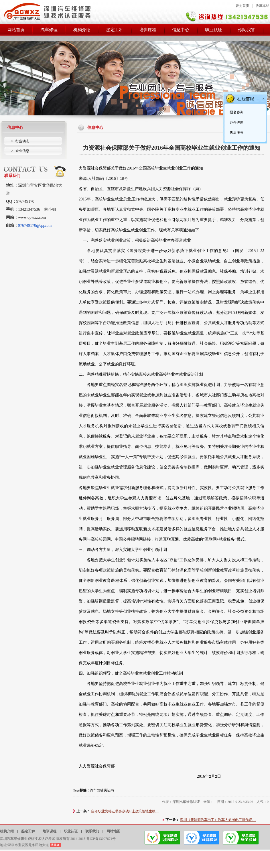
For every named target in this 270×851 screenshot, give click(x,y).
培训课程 (49, 831)
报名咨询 (236, 112)
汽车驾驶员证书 (102, 790)
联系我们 (92, 831)
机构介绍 (7, 831)
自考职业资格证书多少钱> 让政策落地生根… (125, 811)
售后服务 (236, 133)
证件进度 (236, 123)
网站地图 (113, 831)
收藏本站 (262, 6)
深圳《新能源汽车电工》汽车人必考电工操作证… (218, 820)
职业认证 (71, 831)
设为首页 (242, 6)
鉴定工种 (28, 831)
